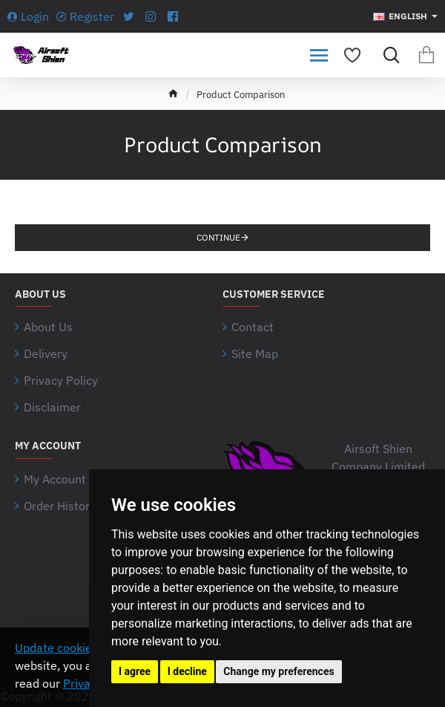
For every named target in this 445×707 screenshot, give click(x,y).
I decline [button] (187, 671)
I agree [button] (135, 671)
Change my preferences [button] (278, 671)
